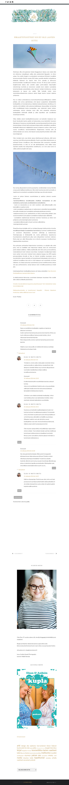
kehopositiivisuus (41, 748)
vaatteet (20, 760)
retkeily (50, 755)
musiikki (54, 753)
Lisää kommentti (18, 497)
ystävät (32, 760)
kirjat (19, 750)
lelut (35, 33)
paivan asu (36, 755)
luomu (27, 753)
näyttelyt (27, 755)
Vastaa (54, 351)
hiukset (54, 746)
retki (55, 755)
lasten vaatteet (49, 750)
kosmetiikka (37, 750)
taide (31, 758)
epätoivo (33, 746)
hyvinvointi (20, 748)
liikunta (23, 753)
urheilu (54, 758)
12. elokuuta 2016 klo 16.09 (31, 476)
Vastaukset (21, 353)
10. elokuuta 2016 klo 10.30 (31, 378)
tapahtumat (39, 757)
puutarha (44, 755)
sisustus (26, 758)
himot (49, 746)
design (23, 746)
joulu (31, 748)
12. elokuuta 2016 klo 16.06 (27, 451)
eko (28, 746)
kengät (47, 748)
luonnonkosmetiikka (35, 753)
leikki (18, 753)
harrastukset (41, 746)
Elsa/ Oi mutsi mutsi (32, 357)
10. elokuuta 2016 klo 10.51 (31, 407)
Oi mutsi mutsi (21, 736)
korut (29, 750)
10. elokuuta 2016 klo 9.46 (27, 325)
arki (18, 745)
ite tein (27, 748)
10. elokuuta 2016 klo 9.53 (31, 359)
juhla (34, 748)
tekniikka (48, 758)
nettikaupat (20, 755)
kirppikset (25, 750)
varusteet (26, 760)
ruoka (19, 757)
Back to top (51, 782)
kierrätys (53, 748)
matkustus (46, 753)
